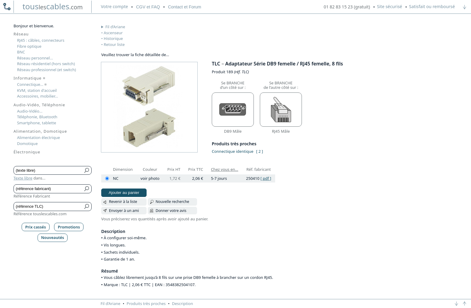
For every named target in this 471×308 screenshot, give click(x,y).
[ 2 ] (259, 151)
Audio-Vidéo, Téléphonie (39, 104)
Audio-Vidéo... (30, 111)
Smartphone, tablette (36, 122)
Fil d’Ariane (115, 26)
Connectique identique (233, 151)
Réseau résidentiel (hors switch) (46, 63)
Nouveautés (52, 237)
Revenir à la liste (123, 201)
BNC (21, 52)
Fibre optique (29, 46)
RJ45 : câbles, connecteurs (40, 40)
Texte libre (23, 178)
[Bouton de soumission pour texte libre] (87, 170)
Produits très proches (146, 303)
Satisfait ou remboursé (432, 6)
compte (114, 6)
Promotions (69, 227)
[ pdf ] (265, 178)
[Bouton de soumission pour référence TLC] (87, 206)
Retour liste (114, 44)
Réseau (21, 34)
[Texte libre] (48, 170)
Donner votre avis (171, 210)
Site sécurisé (389, 6)
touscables (53, 6)
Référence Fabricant (32, 196)
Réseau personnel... (35, 58)
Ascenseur (113, 32)
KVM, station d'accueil (37, 90)
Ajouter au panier (124, 192)
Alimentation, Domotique (40, 131)
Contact (184, 7)
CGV (148, 7)
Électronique (27, 152)
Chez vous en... (224, 169)
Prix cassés (35, 227)
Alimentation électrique (38, 137)
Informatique (29, 78)
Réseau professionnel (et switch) (46, 69)
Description (182, 303)
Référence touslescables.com (40, 213)
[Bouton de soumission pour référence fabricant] (87, 189)
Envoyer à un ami (124, 210)
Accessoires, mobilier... (37, 96)
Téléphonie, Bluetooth (37, 116)
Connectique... (32, 84)
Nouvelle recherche (172, 201)
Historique (113, 38)
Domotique (27, 143)
